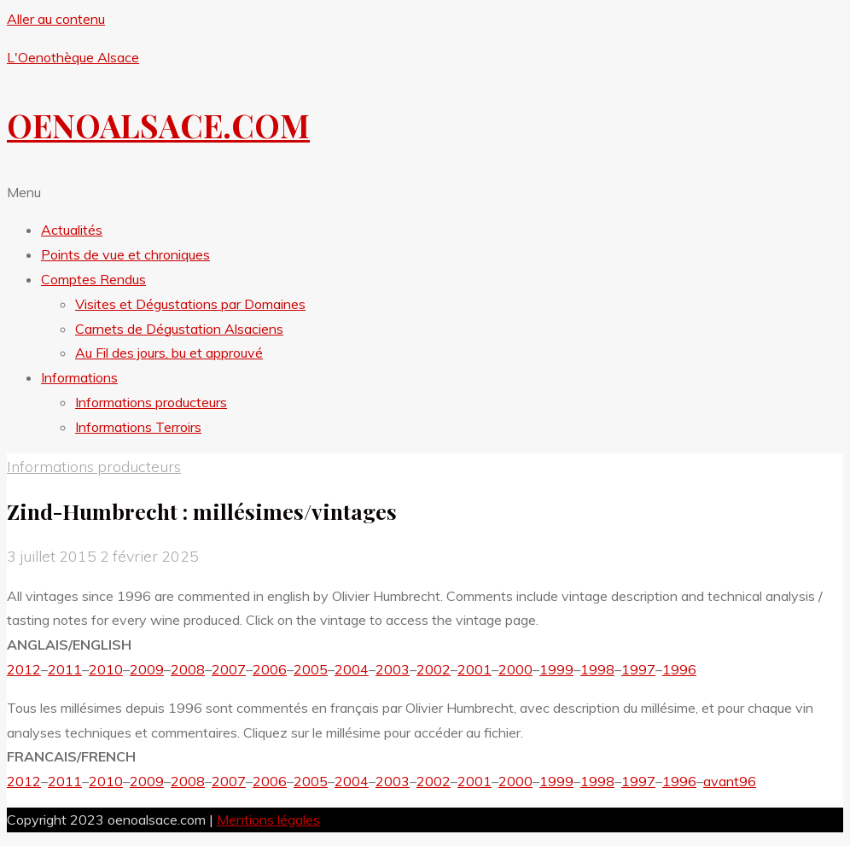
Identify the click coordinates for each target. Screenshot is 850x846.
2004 (352, 669)
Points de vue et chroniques (125, 254)
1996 (679, 669)
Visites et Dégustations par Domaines (190, 303)
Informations (79, 377)
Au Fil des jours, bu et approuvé (169, 352)
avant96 (729, 781)
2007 (229, 669)
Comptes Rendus (93, 279)
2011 (65, 669)
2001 (474, 669)
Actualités (71, 229)
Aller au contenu (56, 18)
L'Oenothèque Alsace (73, 57)
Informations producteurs (151, 402)
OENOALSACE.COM (158, 125)
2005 (311, 669)
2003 (393, 669)
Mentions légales (268, 819)
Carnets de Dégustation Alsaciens (179, 328)
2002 (433, 669)
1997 (638, 669)
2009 (147, 669)
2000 (515, 669)
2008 (188, 669)
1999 (556, 669)
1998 (597, 669)
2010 (106, 669)
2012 (24, 669)
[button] (425, 192)
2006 (270, 669)
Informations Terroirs (138, 426)
